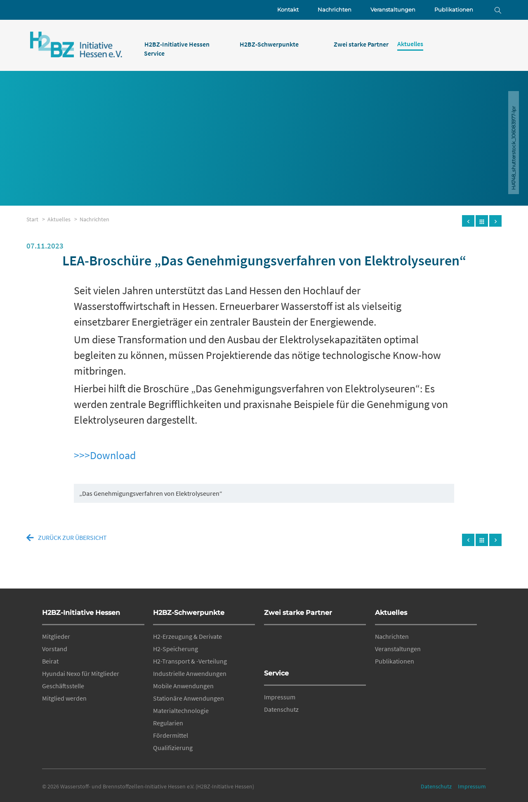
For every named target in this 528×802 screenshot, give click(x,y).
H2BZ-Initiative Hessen (81, 613)
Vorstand (54, 649)
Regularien (168, 723)
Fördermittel (170, 735)
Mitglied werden (64, 698)
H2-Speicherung (175, 649)
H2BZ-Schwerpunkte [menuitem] (269, 44)
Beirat (50, 661)
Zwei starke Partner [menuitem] (361, 44)
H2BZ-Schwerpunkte (188, 613)
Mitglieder (56, 636)
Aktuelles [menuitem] (410, 44)
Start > (36, 219)
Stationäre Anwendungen (188, 698)
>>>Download (105, 455)
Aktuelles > (63, 219)
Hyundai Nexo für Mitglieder (80, 673)
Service (276, 673)
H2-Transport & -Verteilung (190, 661)
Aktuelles (391, 613)
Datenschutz (281, 709)
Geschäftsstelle (63, 686)
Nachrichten (334, 10)
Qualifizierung (173, 747)
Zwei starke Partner (298, 613)
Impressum (279, 697)
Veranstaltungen (392, 10)
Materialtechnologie (181, 710)
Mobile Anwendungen (183, 686)
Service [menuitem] (154, 53)
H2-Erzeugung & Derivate (187, 636)
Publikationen (453, 10)
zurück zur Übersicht (72, 538)
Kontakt (288, 10)
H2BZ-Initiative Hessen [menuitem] (177, 44)
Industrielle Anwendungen (189, 673)
